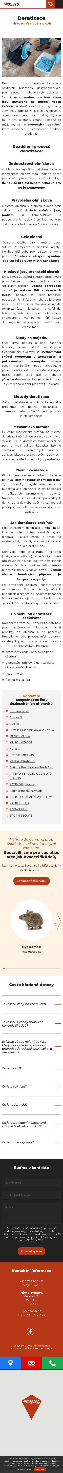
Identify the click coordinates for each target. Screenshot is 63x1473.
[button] (58, 924)
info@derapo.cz (31, 1288)
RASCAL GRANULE (22, 761)
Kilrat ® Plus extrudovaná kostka (32, 730)
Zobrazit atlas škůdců (31, 880)
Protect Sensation (22, 754)
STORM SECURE (21, 815)
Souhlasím (40, 1469)
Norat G (15, 748)
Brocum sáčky (19, 711)
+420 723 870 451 (31, 1284)
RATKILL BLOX (19, 803)
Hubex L (15, 723)
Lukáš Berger (45, 1351)
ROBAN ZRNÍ (19, 809)
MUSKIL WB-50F (21, 742)
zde (15, 1465)
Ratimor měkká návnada (26, 790)
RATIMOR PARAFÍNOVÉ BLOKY (31, 797)
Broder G (16, 717)
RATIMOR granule (22, 784)
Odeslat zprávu (31, 1254)
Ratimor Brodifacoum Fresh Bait (31, 767)
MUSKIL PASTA (20, 736)
